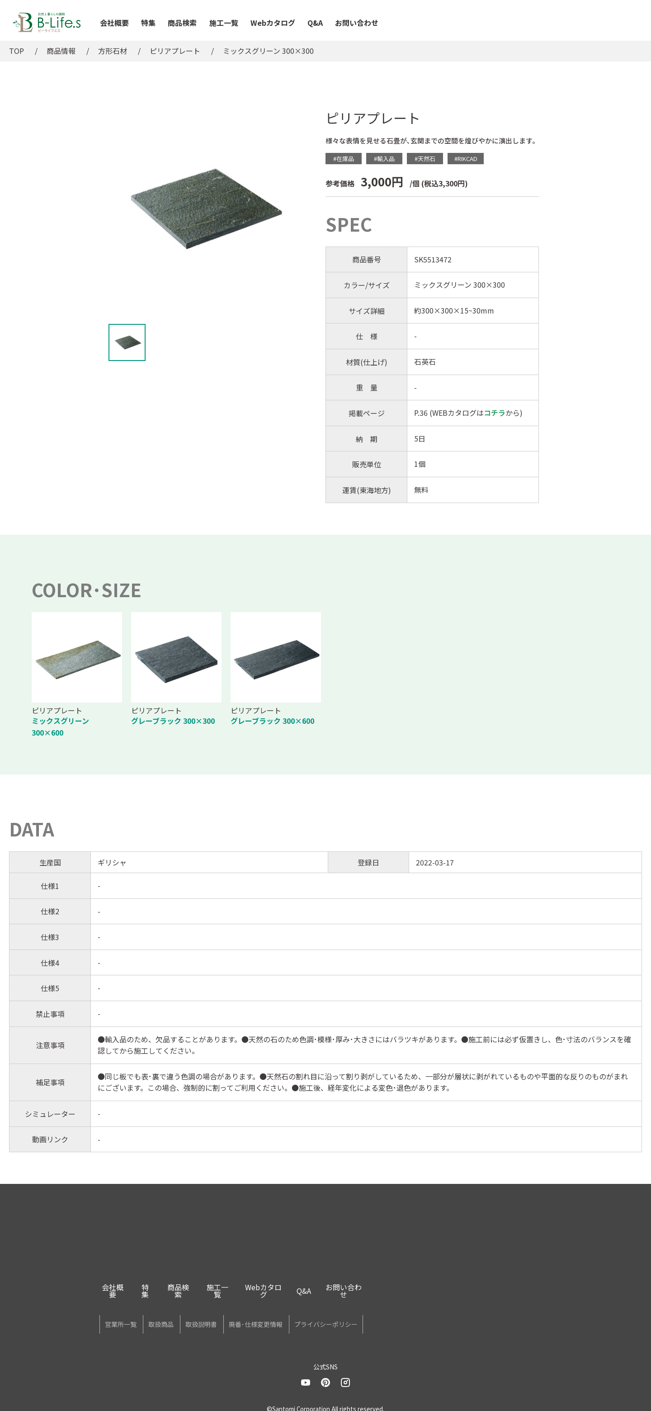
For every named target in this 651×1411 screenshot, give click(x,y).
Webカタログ (272, 22)
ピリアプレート (175, 50)
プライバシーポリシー (411, 1315)
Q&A (315, 22)
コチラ (494, 412)
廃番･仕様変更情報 (322, 1315)
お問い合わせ (356, 22)
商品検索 (182, 22)
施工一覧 (223, 22)
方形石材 (112, 50)
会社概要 (114, 22)
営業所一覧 (130, 1315)
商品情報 (61, 50)
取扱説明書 (248, 1315)
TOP (16, 50)
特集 (148, 22)
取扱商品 (189, 1315)
